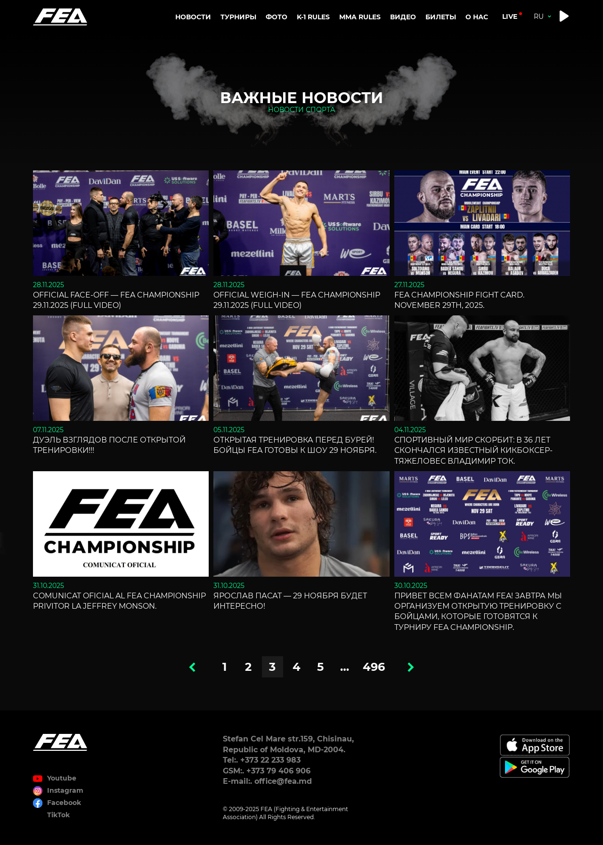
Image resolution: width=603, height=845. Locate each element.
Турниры (238, 17)
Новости (193, 17)
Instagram (65, 790)
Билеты (440, 17)
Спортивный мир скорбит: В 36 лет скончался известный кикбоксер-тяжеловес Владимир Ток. (473, 450)
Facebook (64, 802)
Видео (403, 17)
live (509, 16)
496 (374, 667)
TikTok (58, 815)
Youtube (61, 778)
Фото (276, 17)
